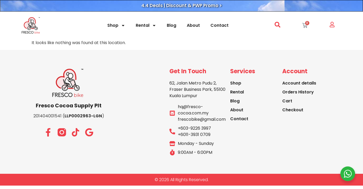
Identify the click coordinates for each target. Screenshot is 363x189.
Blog (171, 25)
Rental (146, 25)
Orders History (298, 92)
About (193, 25)
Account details (299, 83)
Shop (116, 25)
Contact (219, 25)
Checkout (292, 110)
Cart (287, 101)
